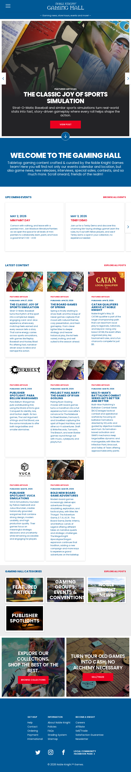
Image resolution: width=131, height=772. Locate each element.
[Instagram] (51, 751)
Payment (32, 735)
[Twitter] (38, 751)
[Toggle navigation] (8, 6)
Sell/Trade (82, 730)
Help (30, 722)
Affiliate (80, 726)
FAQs (51, 730)
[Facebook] (63, 751)
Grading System (57, 735)
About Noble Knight (59, 722)
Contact (32, 726)
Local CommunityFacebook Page (85, 751)
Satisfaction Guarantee (90, 735)
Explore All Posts (115, 265)
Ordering (32, 730)
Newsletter (82, 739)
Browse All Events (114, 197)
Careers (80, 722)
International (35, 739)
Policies (52, 726)
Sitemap (53, 739)
